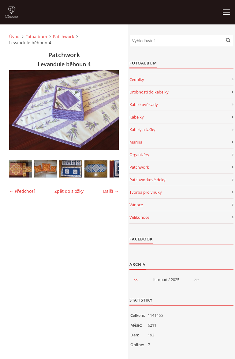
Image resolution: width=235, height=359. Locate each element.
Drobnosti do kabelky (149, 92)
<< (136, 279)
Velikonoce (139, 217)
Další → (111, 191)
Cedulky (136, 79)
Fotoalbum (36, 36)
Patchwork (63, 36)
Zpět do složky (69, 191)
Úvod (14, 36)
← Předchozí (22, 191)
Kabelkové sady (143, 104)
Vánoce (136, 204)
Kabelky (136, 117)
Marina (135, 142)
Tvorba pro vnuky (145, 192)
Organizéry (139, 154)
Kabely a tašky (142, 129)
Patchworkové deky (147, 179)
